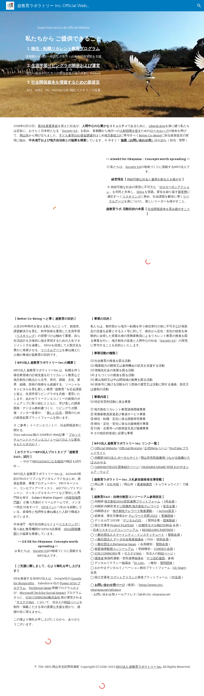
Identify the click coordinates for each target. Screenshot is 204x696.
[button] (199, 5)
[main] (63, 59)
